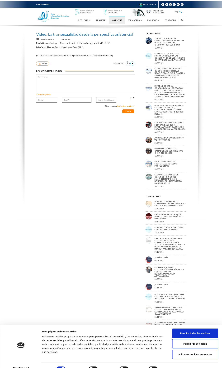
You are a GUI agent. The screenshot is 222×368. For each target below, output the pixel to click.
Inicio (39, 4)
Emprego (153, 20)
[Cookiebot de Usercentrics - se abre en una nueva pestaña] (21, 361)
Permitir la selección (195, 336)
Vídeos (51, 39)
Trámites (101, 20)
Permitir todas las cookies (195, 325)
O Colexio (83, 20)
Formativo (42, 39)
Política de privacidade (125, 106)
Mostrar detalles (173, 361)
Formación (135, 20)
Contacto (170, 20)
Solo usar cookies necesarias (195, 346)
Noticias (46, 4)
